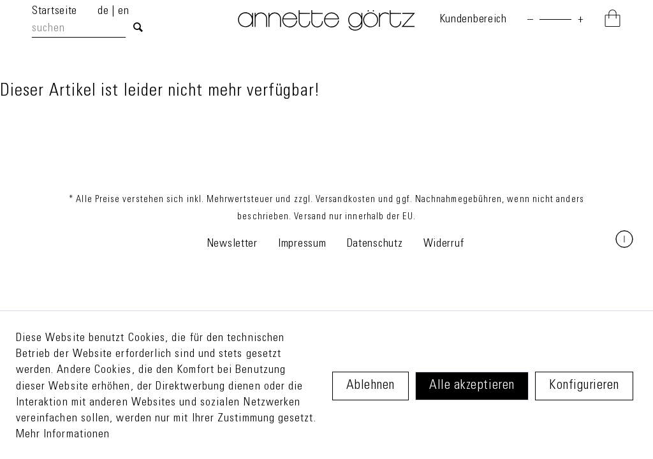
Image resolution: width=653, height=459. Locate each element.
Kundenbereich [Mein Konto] (473, 20)
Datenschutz (375, 244)
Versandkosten (346, 200)
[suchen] (79, 29)
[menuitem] (90, 29)
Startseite (54, 11)
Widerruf (443, 244)
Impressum (302, 244)
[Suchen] (138, 28)
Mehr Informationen (63, 435)
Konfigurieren (584, 386)
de (105, 11)
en (123, 11)
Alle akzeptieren (471, 386)
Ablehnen (370, 386)
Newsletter (232, 244)
